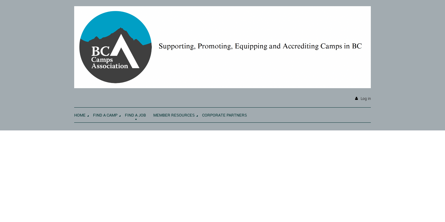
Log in (366, 98)
